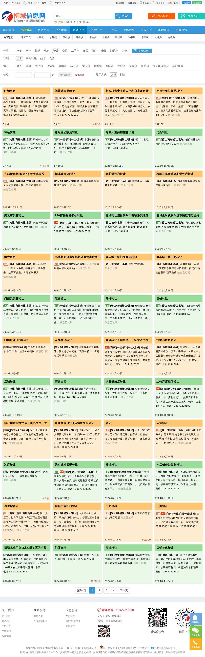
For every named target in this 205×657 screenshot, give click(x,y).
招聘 (37, 50)
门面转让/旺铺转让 (16, 340)
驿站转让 (10, 132)
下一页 (124, 590)
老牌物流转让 (63, 340)
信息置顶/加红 (73, 621)
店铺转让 (10, 381)
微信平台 (160, 3)
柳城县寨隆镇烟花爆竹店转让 (175, 173)
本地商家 (164, 29)
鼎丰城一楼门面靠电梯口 (121, 257)
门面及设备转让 (14, 298)
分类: (6, 50)
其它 (124, 50)
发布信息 (143, 50)
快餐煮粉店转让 (116, 381)
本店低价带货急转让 (169, 464)
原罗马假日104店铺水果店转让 (74, 423)
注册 (170, 3)
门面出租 (111, 506)
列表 (122, 74)
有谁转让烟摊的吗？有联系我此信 (127, 215)
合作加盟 (6, 636)
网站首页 (8, 29)
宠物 (104, 50)
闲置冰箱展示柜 (65, 90)
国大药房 (10, 257)
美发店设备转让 (14, 215)
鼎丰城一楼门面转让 (169, 257)
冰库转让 (10, 464)
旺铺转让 (60, 298)
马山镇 (79, 37)
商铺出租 (60, 381)
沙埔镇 (53, 37)
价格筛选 (65, 74)
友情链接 (6, 631)
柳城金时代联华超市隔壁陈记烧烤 (177, 215)
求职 (46, 50)
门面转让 (162, 132)
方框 (113, 74)
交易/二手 (96, 29)
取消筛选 (79, 75)
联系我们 (6, 621)
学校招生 (146, 29)
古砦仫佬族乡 (161, 66)
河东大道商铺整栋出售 (120, 132)
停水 (78, 22)
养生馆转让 (11, 506)
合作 (52, 58)
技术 (43, 58)
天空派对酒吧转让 (66, 464)
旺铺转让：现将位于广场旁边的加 (127, 340)
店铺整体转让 (165, 547)
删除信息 (70, 626)
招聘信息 (26, 29)
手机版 (144, 3)
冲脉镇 (131, 37)
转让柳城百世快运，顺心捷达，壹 (25, 423)
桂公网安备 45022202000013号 (118, 648)
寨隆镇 (118, 37)
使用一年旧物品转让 (169, 90)
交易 (65, 50)
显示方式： (102, 74)
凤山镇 (66, 37)
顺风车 (114, 50)
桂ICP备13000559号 (86, 648)
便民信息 (129, 29)
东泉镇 (145, 37)
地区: (6, 66)
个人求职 (61, 29)
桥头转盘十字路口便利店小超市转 (127, 90)
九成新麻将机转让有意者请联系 (24, 173)
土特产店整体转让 (167, 381)
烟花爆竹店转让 (65, 173)
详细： (7, 58)
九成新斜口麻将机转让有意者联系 (76, 257)
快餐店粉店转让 (166, 340)
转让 (55, 50)
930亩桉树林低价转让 (69, 215)
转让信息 (78, 29)
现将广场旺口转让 (66, 506)
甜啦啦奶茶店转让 (66, 132)
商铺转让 (31, 58)
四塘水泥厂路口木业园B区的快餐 (25, 547)
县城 (28, 66)
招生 (94, 50)
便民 (85, 50)
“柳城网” (49, 648)
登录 (176, 3)
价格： (7, 74)
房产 (28, 50)
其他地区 (177, 66)
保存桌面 (120, 3)
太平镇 (40, 37)
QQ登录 (186, 3)
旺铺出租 (10, 90)
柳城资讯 (181, 29)
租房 (73, 22)
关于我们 (6, 616)
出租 (68, 22)
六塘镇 (105, 37)
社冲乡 (158, 37)
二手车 (113, 29)
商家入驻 (38, 616)
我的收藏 (132, 3)
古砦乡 (171, 37)
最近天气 (26, 37)
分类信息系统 (163, 648)
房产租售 (43, 29)
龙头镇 (92, 37)
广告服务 (6, 626)
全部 (19, 50)
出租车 (85, 22)
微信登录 (197, 3)
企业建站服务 (41, 621)
